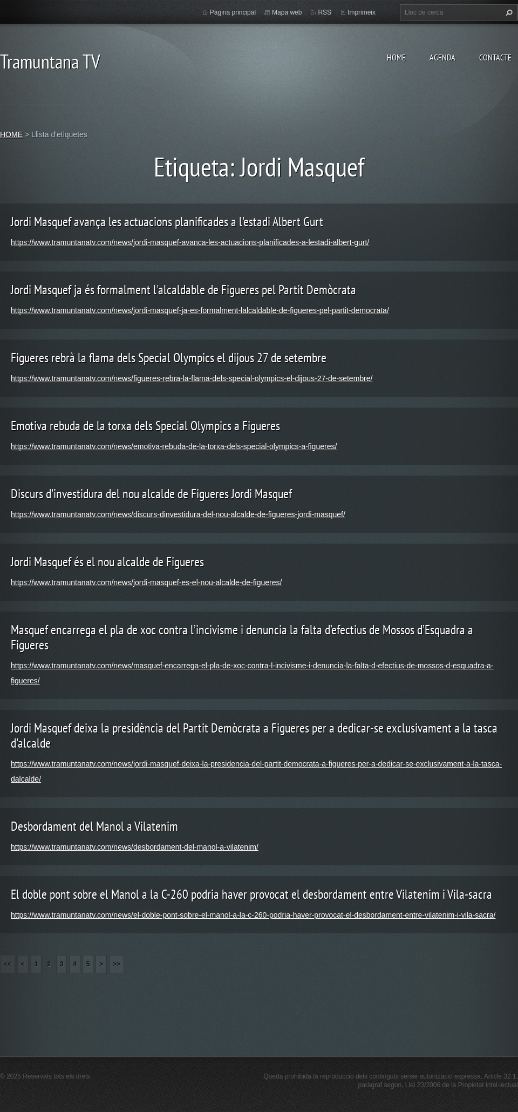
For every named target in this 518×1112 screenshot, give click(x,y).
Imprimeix (361, 12)
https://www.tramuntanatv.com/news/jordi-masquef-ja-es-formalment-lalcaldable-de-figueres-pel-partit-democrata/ (200, 310)
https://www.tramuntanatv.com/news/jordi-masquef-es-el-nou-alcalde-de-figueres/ (146, 582)
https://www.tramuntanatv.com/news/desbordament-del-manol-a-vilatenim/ (134, 847)
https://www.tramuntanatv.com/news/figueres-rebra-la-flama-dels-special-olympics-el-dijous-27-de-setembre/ (191, 378)
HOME (396, 57)
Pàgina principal (233, 12)
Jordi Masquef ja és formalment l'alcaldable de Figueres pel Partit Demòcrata (183, 289)
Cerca (508, 12)
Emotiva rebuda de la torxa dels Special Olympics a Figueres (145, 425)
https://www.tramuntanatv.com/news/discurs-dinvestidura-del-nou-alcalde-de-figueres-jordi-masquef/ (178, 514)
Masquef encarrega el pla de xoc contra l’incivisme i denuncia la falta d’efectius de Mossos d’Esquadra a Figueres (242, 637)
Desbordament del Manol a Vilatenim (94, 826)
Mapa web (287, 12)
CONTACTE (495, 57)
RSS (324, 12)
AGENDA (442, 57)
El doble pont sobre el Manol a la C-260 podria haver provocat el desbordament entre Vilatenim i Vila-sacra (251, 894)
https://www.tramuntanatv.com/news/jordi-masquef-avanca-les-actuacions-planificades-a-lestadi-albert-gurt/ (190, 242)
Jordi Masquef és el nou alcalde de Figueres (107, 561)
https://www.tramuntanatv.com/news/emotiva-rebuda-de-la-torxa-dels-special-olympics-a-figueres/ (174, 446)
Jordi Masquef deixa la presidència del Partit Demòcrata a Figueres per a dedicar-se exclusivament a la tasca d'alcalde (254, 735)
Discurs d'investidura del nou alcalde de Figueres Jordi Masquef (151, 493)
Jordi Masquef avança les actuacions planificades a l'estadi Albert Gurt (167, 221)
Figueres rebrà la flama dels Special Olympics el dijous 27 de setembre (168, 357)
